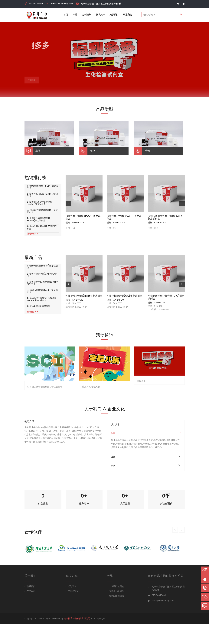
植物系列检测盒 (116, 591)
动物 (147, 150)
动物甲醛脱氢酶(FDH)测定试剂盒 (84, 295)
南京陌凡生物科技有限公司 (77, 618)
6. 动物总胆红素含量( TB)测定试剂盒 (42, 227)
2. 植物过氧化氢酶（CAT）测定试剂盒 (42, 195)
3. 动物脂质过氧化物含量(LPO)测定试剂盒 (42, 283)
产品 (75, 15)
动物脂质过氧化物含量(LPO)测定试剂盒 (166, 297)
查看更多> (32, 234)
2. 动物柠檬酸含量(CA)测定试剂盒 (42, 275)
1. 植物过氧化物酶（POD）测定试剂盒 (42, 187)
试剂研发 (72, 586)
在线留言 (31, 591)
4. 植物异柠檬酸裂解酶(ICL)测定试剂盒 (42, 211)
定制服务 (86, 15)
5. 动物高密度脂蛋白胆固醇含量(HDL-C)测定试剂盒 (41, 299)
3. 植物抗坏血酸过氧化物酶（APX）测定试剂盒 (39, 203)
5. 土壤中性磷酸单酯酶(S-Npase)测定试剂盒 (39, 219)
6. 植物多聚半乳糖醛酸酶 (38, 306)
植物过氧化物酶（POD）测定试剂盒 (83, 217)
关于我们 (113, 15)
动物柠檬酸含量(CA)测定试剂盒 (124, 295)
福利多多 (141, 418)
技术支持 (100, 15)
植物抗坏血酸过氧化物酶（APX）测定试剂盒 (166, 217)
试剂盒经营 (73, 591)
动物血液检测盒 (116, 596)
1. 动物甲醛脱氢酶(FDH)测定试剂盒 (42, 267)
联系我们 (127, 15)
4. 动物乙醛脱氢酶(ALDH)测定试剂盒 (42, 291)
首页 (66, 15)
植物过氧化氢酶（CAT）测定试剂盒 (124, 217)
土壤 (37, 150)
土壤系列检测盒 (116, 586)
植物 (92, 150)
